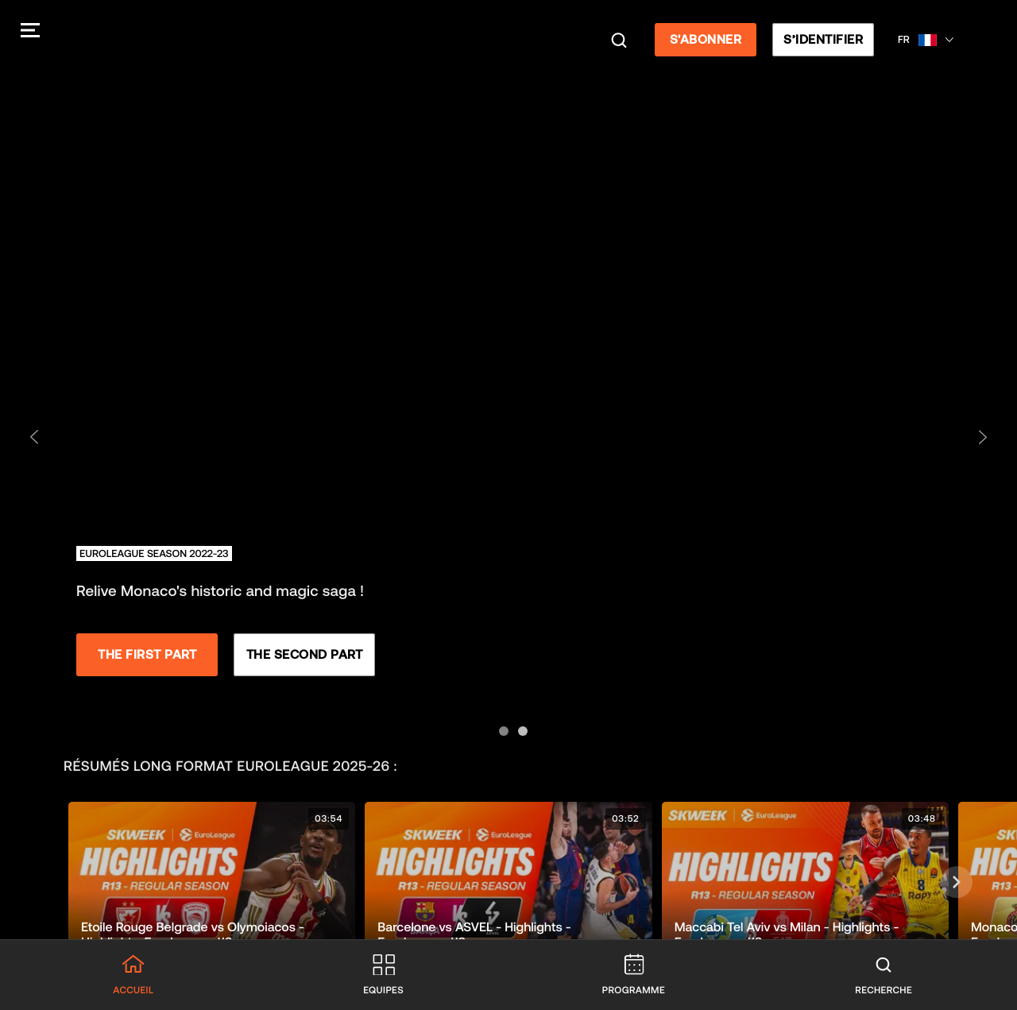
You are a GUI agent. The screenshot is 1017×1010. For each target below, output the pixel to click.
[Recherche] (622, 40)
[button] (212, 882)
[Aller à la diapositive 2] (518, 726)
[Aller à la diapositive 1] (498, 726)
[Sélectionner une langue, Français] (929, 40)
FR (907, 39)
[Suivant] (957, 882)
